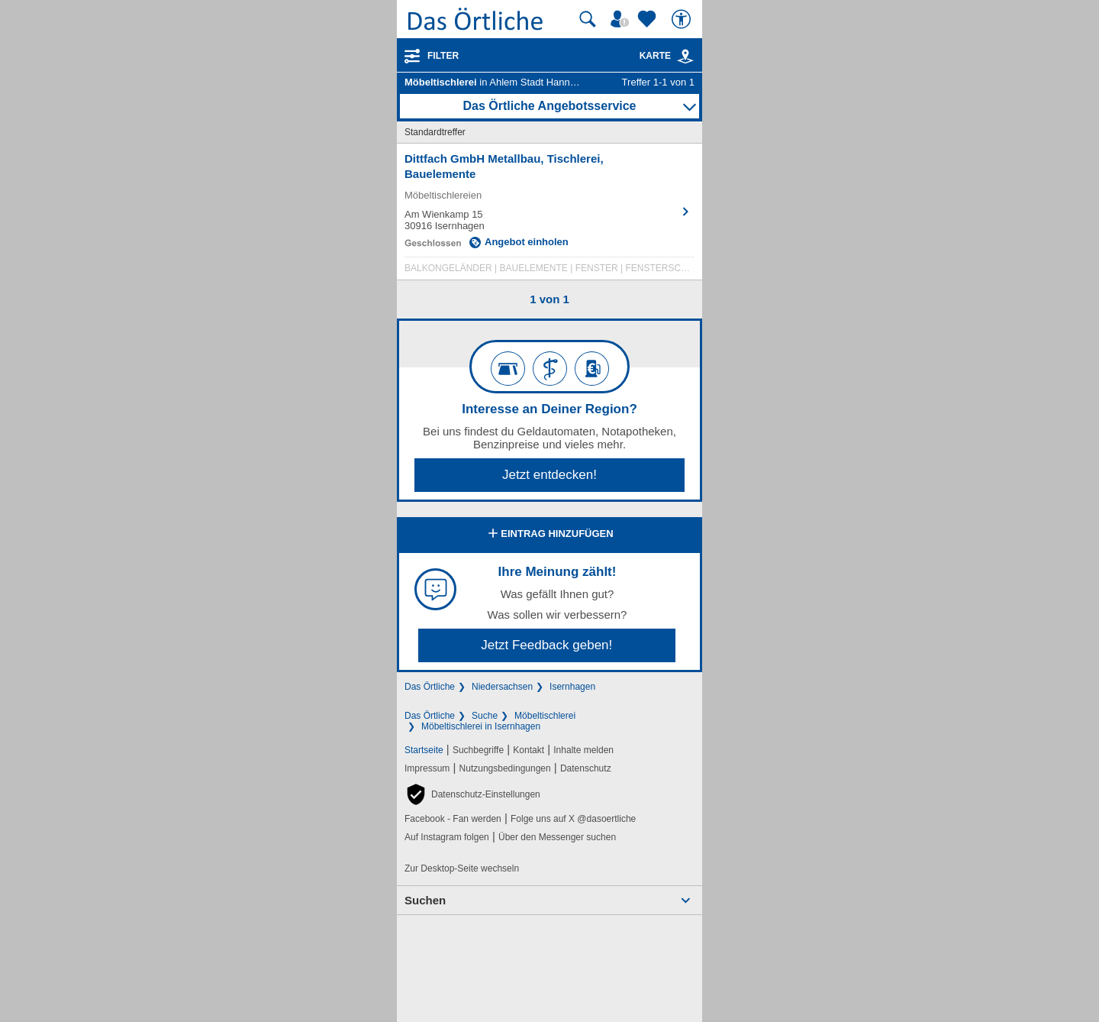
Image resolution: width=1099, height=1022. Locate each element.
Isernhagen (572, 686)
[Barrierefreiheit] (683, 19)
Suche (485, 715)
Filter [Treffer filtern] (443, 55)
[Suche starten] (587, 19)
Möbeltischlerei (544, 715)
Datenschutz (585, 768)
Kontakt (528, 750)
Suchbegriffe (478, 750)
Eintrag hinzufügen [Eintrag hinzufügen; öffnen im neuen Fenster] (549, 534)
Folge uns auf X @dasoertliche (573, 818)
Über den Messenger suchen (557, 837)
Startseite (423, 750)
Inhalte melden (583, 750)
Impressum (427, 768)
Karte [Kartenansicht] (667, 55)
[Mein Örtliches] (622, 19)
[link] (685, 56)
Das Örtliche (429, 686)
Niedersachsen (502, 686)
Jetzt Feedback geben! (546, 645)
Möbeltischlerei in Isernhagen (480, 726)
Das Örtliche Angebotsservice (549, 105)
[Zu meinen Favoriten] (648, 19)
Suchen (425, 900)
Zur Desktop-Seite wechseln (461, 868)
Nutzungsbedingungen (505, 768)
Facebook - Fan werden (452, 818)
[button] (472, 794)
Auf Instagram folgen (446, 837)
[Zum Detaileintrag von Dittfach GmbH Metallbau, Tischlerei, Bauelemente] (549, 215)
